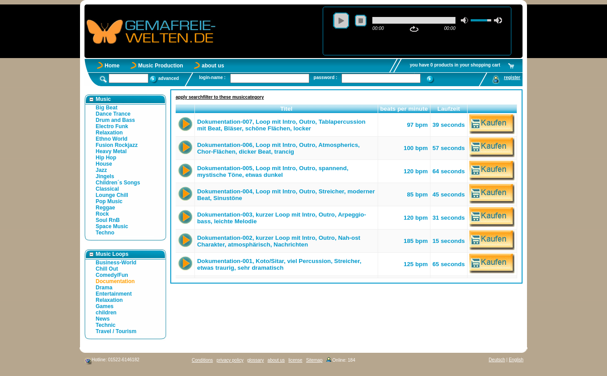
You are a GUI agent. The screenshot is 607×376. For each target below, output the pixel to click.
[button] (185, 108)
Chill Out (107, 269)
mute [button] (465, 20)
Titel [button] (286, 108)
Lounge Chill (112, 195)
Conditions (202, 360)
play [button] (341, 20)
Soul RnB (108, 220)
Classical (107, 189)
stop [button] (360, 20)
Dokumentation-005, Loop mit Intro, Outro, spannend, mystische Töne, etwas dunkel (272, 171)
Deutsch (497, 359)
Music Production (160, 66)
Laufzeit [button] (449, 108)
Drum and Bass (115, 120)
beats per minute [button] (404, 108)
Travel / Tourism (116, 331)
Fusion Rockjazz (117, 145)
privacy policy (230, 360)
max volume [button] (498, 20)
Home (112, 66)
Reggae (105, 208)
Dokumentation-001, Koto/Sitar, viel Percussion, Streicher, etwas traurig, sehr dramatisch (279, 264)
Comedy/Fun (112, 275)
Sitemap (314, 360)
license (295, 360)
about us (213, 66)
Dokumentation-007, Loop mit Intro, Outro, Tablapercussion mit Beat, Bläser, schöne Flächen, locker (281, 125)
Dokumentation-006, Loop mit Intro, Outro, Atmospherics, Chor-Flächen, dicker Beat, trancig (278, 148)
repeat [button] (414, 29)
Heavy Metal (111, 151)
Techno (105, 233)
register (512, 77)
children (106, 312)
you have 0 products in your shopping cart (455, 65)
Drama (104, 287)
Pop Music (109, 201)
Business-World (116, 262)
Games (105, 306)
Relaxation (109, 133)
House (104, 164)
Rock (102, 214)
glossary (255, 360)
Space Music (112, 226)
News (103, 319)
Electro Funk (112, 126)
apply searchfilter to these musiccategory (220, 97)
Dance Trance (113, 114)
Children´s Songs (118, 183)
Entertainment (114, 294)
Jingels (105, 176)
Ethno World (111, 139)
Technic (105, 325)
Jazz (101, 170)
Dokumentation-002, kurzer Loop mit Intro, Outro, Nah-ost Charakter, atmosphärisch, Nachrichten (278, 241)
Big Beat (107, 107)
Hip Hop (106, 158)
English (516, 359)
